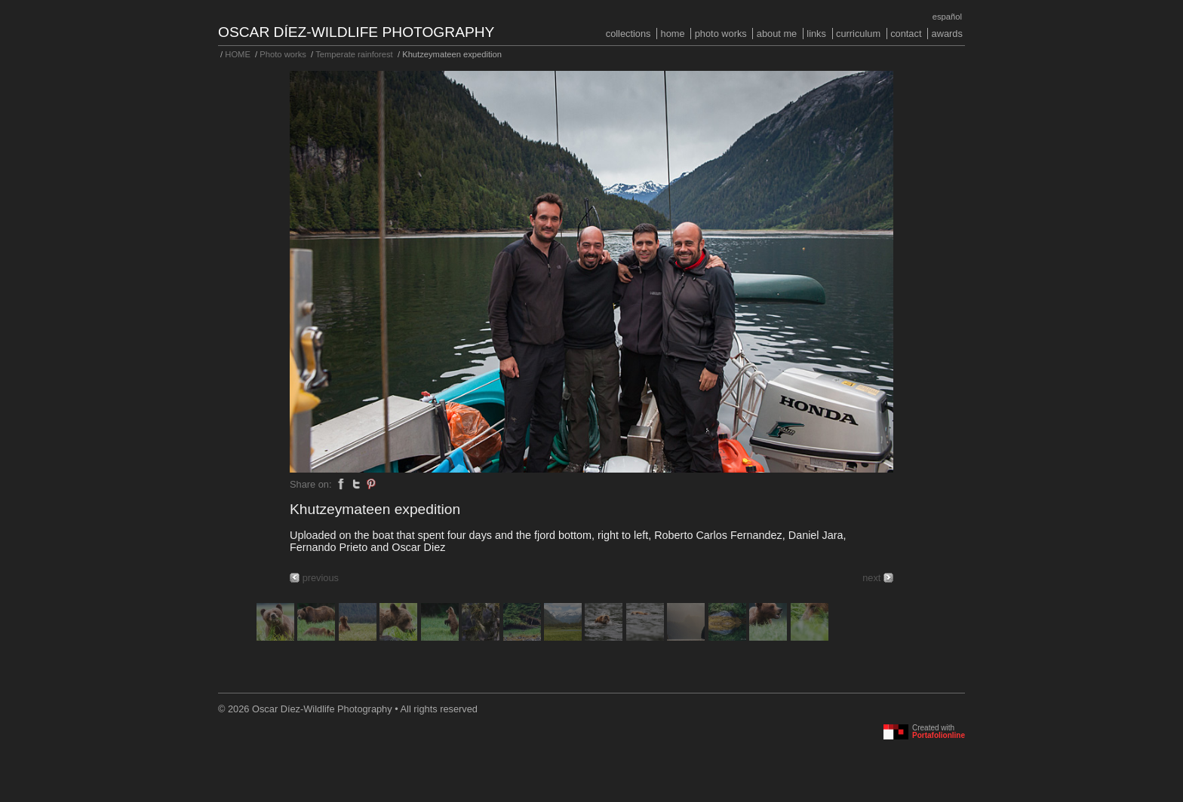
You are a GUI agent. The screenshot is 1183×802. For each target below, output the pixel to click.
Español (947, 16)
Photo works (721, 33)
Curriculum (858, 33)
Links (816, 33)
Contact (905, 33)
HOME (673, 33)
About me (777, 33)
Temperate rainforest (354, 54)
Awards (947, 33)
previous (321, 577)
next (871, 577)
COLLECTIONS (628, 33)
